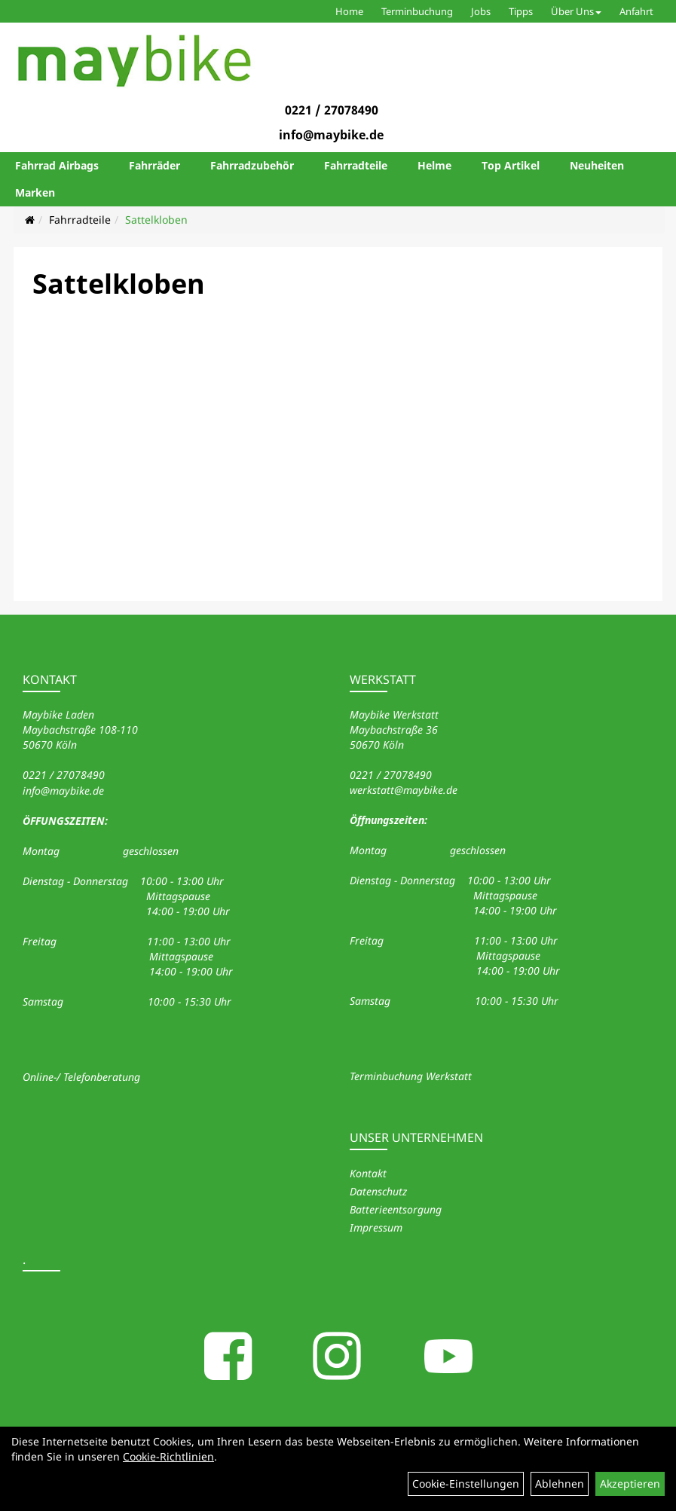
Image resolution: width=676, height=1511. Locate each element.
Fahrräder (154, 165)
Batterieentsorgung (396, 1209)
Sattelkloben (156, 219)
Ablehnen (559, 1483)
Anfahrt (636, 11)
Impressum (376, 1227)
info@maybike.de (331, 135)
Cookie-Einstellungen (465, 1483)
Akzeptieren (630, 1483)
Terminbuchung (417, 11)
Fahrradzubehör (252, 165)
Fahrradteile (355, 165)
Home (349, 11)
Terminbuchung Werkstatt (411, 1076)
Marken (35, 192)
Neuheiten (597, 165)
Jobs (481, 11)
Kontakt (368, 1173)
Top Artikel (511, 165)
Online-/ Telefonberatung (81, 1077)
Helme (434, 165)
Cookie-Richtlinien (168, 1456)
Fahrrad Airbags (57, 165)
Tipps (521, 11)
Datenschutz (378, 1191)
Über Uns (576, 11)
